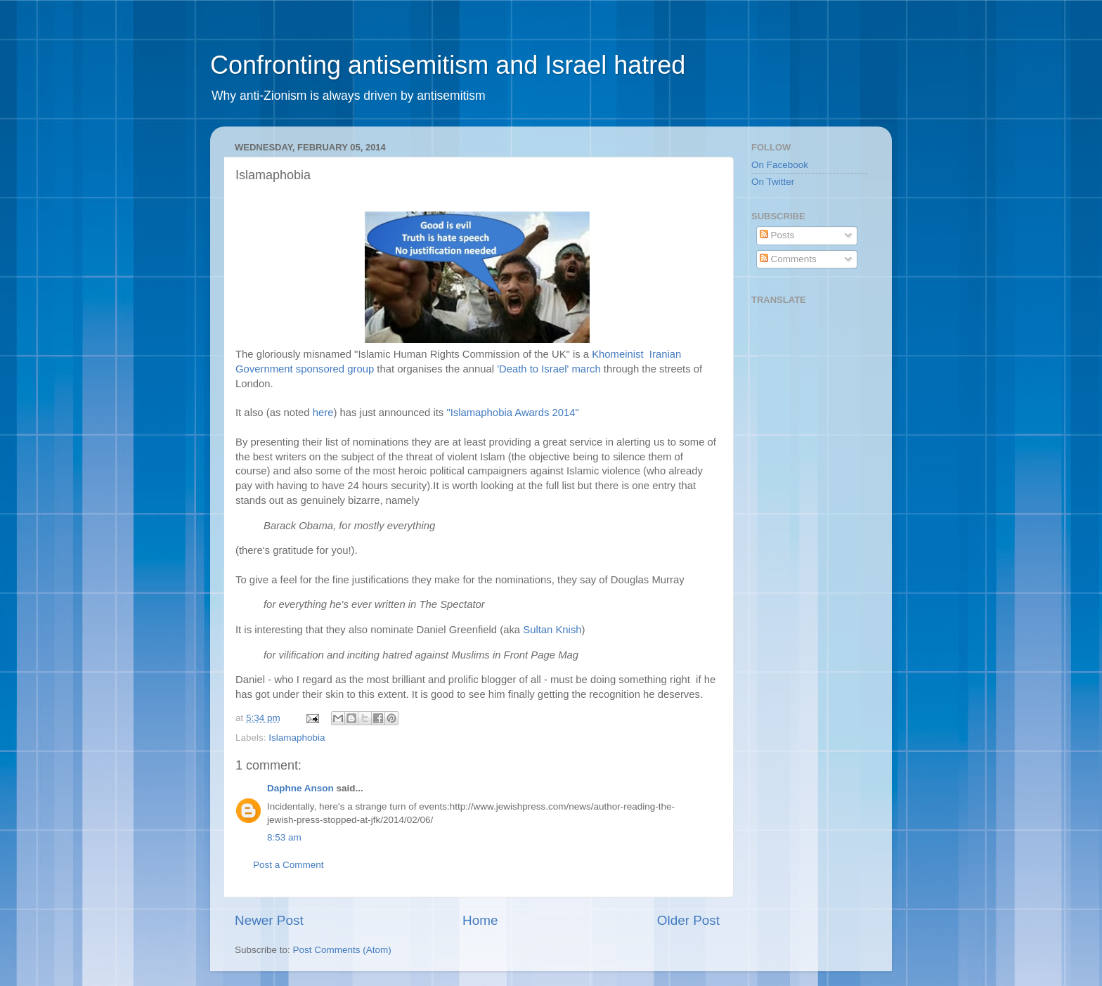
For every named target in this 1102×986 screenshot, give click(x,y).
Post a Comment (288, 864)
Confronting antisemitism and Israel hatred (447, 65)
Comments (788, 259)
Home (480, 920)
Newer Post (269, 920)
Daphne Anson (300, 788)
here (323, 412)
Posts (777, 235)
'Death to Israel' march (549, 369)
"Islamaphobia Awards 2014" (512, 412)
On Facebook (779, 165)
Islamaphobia (296, 737)
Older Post (688, 920)
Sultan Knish (552, 629)
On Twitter (772, 181)
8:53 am (284, 837)
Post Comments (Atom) (342, 950)
